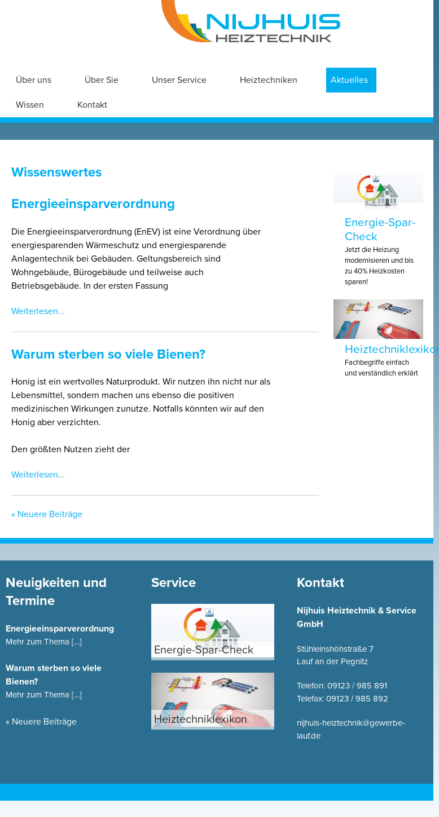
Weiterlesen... (38, 311)
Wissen (30, 105)
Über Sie (101, 80)
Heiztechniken (268, 80)
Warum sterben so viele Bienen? (108, 354)
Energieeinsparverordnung (93, 204)
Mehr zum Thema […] (44, 642)
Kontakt (92, 105)
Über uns (33, 80)
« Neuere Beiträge (46, 514)
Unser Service (179, 80)
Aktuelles (349, 80)
